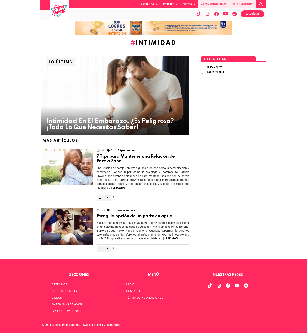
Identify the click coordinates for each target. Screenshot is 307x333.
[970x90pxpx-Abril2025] (153, 34)
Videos (189, 4)
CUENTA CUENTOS (64, 291)
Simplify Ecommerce (108, 324)
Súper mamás (126, 150)
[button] (149, 4)
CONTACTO (133, 291)
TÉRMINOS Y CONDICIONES (144, 297)
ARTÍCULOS (59, 284)
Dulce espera (214, 67)
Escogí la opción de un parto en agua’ (135, 216)
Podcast (170, 4)
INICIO (130, 284)
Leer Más (119, 188)
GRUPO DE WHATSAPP (67, 311)
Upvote (100, 198)
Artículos (149, 4)
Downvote (107, 198)
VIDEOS (57, 297)
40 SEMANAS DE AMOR (214, 4)
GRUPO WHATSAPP (242, 4)
